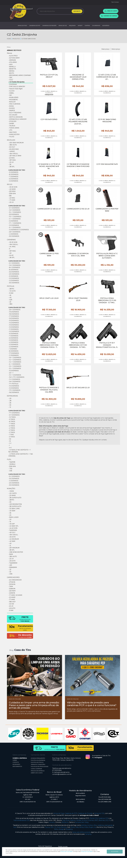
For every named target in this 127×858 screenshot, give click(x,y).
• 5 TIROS (11, 437)
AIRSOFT (80, 25)
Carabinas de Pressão (85, 813)
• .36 (9, 164)
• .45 (9, 295)
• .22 (9, 302)
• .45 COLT (11, 532)
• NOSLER (11, 102)
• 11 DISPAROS (13, 329)
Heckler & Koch (81, 820)
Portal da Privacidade (86, 851)
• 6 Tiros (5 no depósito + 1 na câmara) (20, 455)
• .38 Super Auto (14, 498)
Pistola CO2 (94, 818)
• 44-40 (10, 255)
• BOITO (11, 73)
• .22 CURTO (12, 493)
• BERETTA (12, 69)
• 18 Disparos (13, 392)
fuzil (14, 827)
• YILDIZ (11, 137)
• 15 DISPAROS (13, 320)
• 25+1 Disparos (14, 232)
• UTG (10, 130)
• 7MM (10, 586)
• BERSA (11, 71)
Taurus (47, 827)
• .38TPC (11, 289)
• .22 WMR (12, 189)
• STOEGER (12, 121)
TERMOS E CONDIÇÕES (38, 764)
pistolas (84, 825)
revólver (90, 825)
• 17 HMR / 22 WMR (15, 595)
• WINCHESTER (13, 134)
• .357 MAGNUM (13, 548)
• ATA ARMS (12, 62)
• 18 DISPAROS (13, 314)
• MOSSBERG (13, 99)
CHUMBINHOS (96, 25)
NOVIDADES (16, 764)
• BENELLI (12, 67)
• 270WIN (11, 582)
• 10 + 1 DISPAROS (14, 216)
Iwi (95, 827)
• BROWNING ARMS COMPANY (19, 75)
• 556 (9, 196)
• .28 (9, 401)
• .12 (9, 407)
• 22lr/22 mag (13, 149)
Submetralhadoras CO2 (21, 820)
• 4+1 (10, 448)
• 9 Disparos (13, 172)
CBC (51, 827)
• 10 (9, 441)
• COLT (10, 80)
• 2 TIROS (11, 432)
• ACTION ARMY (14, 58)
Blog (11, 650)
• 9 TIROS (11, 419)
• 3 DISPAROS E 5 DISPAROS (18, 230)
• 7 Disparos (13, 177)
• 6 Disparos (13, 179)
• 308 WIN (12, 193)
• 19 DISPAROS (13, 312)
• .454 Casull (13, 535)
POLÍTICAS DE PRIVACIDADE (39, 766)
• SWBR (11, 123)
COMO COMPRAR (36, 768)
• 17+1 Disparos (14, 390)
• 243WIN (11, 593)
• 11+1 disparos (14, 379)
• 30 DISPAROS (13, 485)
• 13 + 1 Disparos (14, 375)
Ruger (91, 827)
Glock (73, 827)
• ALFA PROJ (12, 56)
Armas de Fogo (58, 813)
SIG (106, 820)
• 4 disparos (13, 481)
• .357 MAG (12, 160)
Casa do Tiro (22, 649)
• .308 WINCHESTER (15, 552)
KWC (96, 820)
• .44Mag (11, 151)
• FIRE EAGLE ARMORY (16, 86)
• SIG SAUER (12, 115)
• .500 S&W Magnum (16, 143)
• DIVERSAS (12, 84)
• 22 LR (10, 606)
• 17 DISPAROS (13, 316)
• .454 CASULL (13, 153)
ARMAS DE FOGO (22, 25)
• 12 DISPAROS (13, 280)
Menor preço (116, 49)
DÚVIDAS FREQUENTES (38, 758)
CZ (55, 827)
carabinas (100, 825)
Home (9, 38)
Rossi (67, 820)
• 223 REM (11, 191)
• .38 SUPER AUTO (14, 506)
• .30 (9, 502)
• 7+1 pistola (13, 384)
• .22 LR (10, 162)
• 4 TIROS (11, 428)
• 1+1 (9, 443)
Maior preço (105, 49)
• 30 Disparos (13, 236)
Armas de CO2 (99, 813)
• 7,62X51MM (12, 530)
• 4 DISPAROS (13, 234)
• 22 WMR (11, 597)
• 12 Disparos (13, 388)
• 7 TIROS (11, 424)
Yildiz (77, 827)
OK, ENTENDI (114, 851)
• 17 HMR (11, 599)
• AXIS (10, 64)
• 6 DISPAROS (13, 338)
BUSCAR (77, 11)
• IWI (10, 95)
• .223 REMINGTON (15, 504)
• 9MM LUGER (13, 517)
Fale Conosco (115, 2)
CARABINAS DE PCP (34, 25)
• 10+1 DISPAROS (14, 265)
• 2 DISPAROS (13, 347)
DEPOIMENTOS (17, 766)
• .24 (9, 515)
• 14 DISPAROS (13, 323)
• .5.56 (10, 471)
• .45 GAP (11, 524)
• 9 (9, 249)
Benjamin (65, 822)
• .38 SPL (11, 167)
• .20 (9, 398)
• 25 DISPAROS (13, 214)
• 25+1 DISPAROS (14, 310)
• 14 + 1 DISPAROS (14, 362)
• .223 (10, 565)
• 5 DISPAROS (13, 221)
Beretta (63, 827)
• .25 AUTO (11, 561)
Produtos (15, 38)
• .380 (10, 304)
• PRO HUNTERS (14, 104)
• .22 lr (10, 202)
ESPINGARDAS (12, 396)
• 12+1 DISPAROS (14, 210)
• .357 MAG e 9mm (14, 156)
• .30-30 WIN (12, 187)
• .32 (9, 405)
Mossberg (69, 829)
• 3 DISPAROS (13, 344)
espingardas (108, 825)
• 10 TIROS (12, 417)
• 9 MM (10, 293)
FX (109, 820)
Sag (63, 820)
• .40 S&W (11, 511)
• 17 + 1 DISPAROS (14, 223)
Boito (56, 829)
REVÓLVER (11, 140)
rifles (95, 825)
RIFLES (9, 184)
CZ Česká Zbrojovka (28, 38)
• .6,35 (10, 300)
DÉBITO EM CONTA (37, 773)
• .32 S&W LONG (14, 508)
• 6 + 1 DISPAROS (14, 364)
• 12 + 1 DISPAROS (14, 360)
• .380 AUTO (12, 145)
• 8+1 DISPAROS (14, 267)
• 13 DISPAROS (13, 325)
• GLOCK (11, 91)
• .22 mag (11, 198)
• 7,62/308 (11, 462)
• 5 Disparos (13, 181)
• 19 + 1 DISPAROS (14, 357)
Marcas (9, 53)
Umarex (52, 822)
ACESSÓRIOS (105, 25)
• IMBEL (11, 93)
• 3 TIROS (11, 430)
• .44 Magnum (13, 539)
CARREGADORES (13, 577)
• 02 (9, 439)
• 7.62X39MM (12, 563)
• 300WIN (11, 584)
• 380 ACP (11, 602)
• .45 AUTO (12, 537)
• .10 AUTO (12, 291)
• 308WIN (11, 589)
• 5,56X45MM (12, 567)
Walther (73, 820)
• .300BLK (11, 464)
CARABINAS (11, 240)
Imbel (86, 827)
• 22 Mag (11, 158)
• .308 (10, 574)
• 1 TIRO (11, 434)
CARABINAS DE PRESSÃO (49, 25)
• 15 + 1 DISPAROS (14, 368)
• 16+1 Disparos (14, 381)
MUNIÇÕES (11, 488)
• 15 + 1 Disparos (14, 212)
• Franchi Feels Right (15, 89)
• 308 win (12, 466)
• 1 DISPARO (12, 349)
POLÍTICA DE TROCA (37, 762)
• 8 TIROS (11, 421)
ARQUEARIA (72, 25)
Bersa (81, 827)
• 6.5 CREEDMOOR (15, 580)
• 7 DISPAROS (13, 336)
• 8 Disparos (13, 174)
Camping (88, 834)
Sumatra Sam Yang (81, 822)
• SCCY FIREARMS (14, 113)
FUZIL (9, 459)
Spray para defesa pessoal (81, 832)
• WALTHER (12, 132)
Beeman (102, 820)
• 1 (9, 445)
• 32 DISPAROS (13, 272)
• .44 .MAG (11, 246)
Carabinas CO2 (103, 818)
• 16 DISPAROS (13, 318)
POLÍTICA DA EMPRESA (38, 760)
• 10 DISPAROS (13, 225)
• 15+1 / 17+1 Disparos (16, 377)
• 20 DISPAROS (13, 274)
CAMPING (87, 25)
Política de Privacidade (66, 851)
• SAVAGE (11, 110)
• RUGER (11, 108)
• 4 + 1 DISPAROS (14, 219)
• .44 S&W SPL (13, 526)
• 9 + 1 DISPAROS (14, 227)
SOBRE (15, 760)
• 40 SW (11, 604)
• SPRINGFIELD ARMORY (17, 119)
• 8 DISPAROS (13, 270)
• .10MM (11, 491)
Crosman (91, 820)
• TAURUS (11, 126)
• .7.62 (10, 468)
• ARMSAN (12, 60)
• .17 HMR (11, 200)
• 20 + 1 (10, 373)
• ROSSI (11, 106)
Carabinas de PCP (71, 813)
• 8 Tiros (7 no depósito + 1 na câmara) (19, 451)
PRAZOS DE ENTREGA (37, 770)
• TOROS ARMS (13, 128)
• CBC (10, 77)
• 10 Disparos (13, 386)
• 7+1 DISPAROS (14, 413)
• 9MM (10, 554)
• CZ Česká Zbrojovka (16, 82)
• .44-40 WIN (12, 528)
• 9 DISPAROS (13, 276)
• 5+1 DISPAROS (14, 208)
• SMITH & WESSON (15, 117)
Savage (61, 829)
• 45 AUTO (11, 608)
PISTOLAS (10, 286)
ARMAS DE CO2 (63, 25)
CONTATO (16, 762)
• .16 (9, 522)
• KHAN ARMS (13, 97)
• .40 (9, 253)
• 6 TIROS (11, 426)
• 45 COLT (11, 147)
